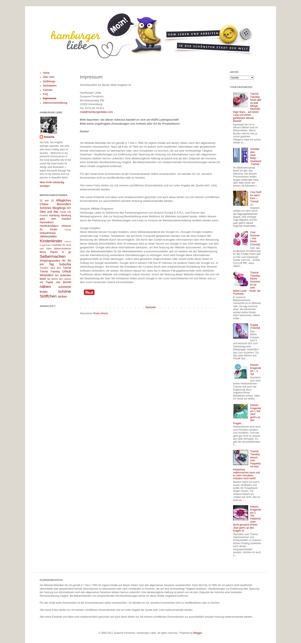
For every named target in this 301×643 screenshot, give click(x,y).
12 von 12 (47, 200)
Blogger (197, 632)
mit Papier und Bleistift (55, 282)
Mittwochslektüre (62, 248)
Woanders (46, 275)
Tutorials (47, 90)
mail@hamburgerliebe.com (96, 111)
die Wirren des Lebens (59, 279)
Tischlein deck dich (50, 268)
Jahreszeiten (48, 236)
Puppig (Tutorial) (255, 326)
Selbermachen (53, 256)
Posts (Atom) (100, 313)
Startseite (150, 307)
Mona (43, 252)
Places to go (60, 252)
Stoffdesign (49, 81)
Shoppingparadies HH (52, 260)
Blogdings (59, 208)
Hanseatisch (47, 222)
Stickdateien (49, 85)
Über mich (48, 77)
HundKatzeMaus (49, 225)
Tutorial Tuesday (50, 271)
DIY (69, 208)
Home (46, 72)
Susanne (49, 136)
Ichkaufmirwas (48, 233)
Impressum (49, 98)
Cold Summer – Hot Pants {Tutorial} (255, 238)
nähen (45, 286)
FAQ (45, 94)
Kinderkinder (51, 241)
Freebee (44, 215)
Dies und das (49, 211)
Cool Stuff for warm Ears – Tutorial (255, 197)
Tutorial (67, 267)
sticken (62, 296)
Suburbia (65, 264)
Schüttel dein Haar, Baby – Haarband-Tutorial (255, 157)
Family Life (65, 212)
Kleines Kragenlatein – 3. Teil (255, 369)
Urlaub (66, 271)
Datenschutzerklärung (55, 102)
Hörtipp (68, 229)
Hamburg (54, 215)
